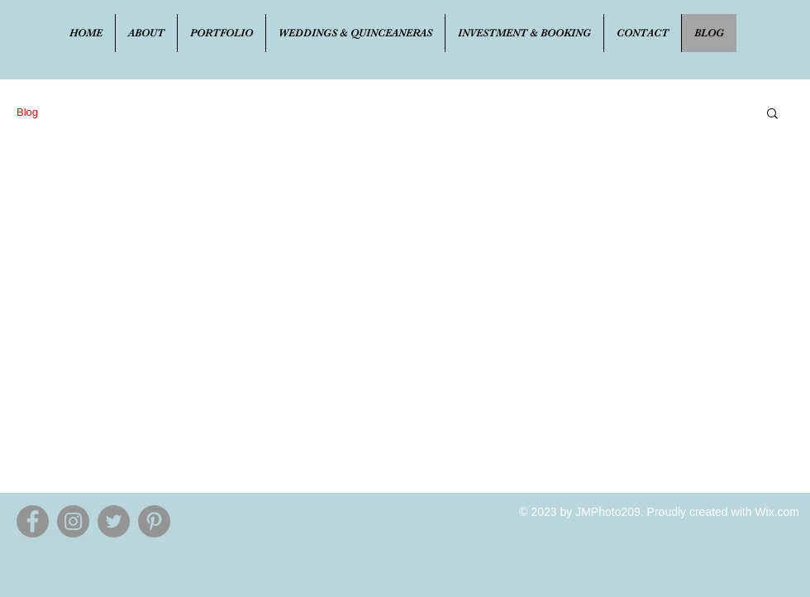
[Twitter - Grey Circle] (114, 521)
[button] (772, 114)
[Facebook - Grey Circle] (33, 521)
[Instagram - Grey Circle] (73, 521)
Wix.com (777, 511)
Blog (27, 112)
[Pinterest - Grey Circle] (154, 521)
